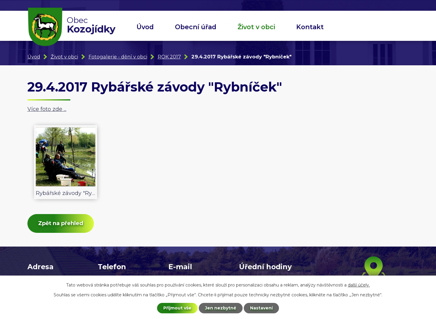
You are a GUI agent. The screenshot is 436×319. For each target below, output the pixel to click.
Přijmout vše (177, 308)
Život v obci (256, 27)
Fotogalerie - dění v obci (118, 57)
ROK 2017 (169, 57)
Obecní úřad (195, 27)
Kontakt (310, 27)
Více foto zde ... (46, 109)
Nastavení (261, 308)
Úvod (145, 27)
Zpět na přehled (60, 223)
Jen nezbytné (220, 308)
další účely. (359, 285)
